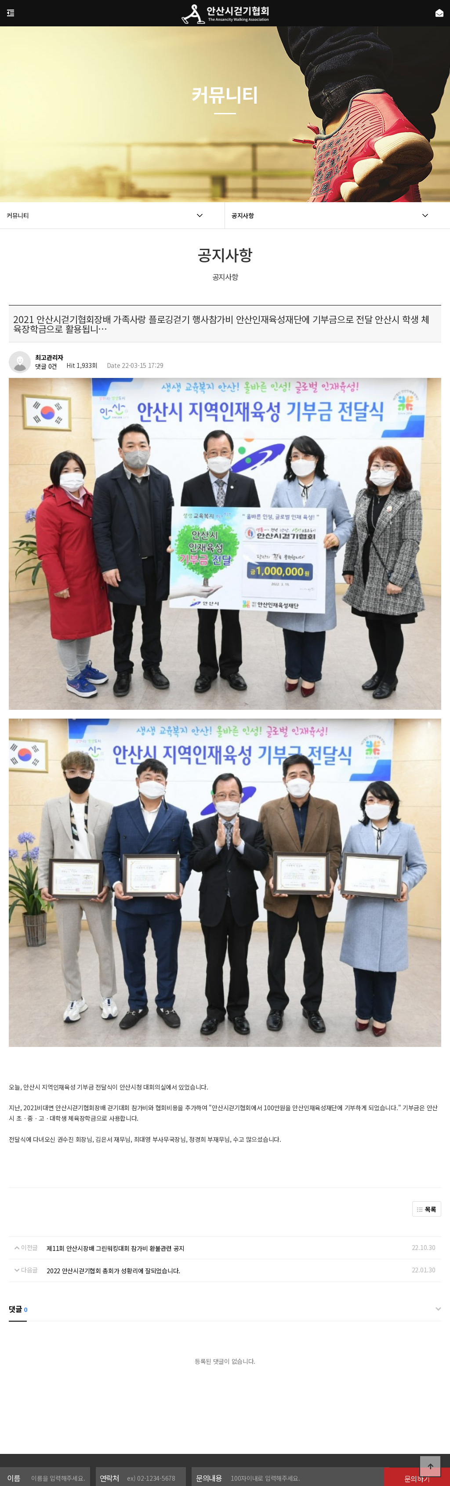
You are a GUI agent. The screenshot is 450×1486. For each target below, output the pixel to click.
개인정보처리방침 (176, 1428)
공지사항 (248, 1428)
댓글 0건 (46, 366)
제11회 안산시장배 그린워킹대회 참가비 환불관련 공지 (116, 1148)
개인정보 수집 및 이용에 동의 (212, 1399)
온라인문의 (282, 1428)
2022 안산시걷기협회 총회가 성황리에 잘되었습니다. (113, 1171)
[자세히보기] (266, 1399)
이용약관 (218, 1428)
